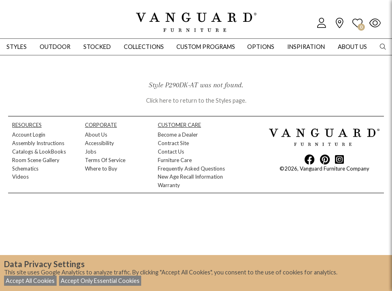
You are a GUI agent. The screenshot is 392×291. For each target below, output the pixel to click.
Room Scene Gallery (35, 160)
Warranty (169, 185)
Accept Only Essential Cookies (100, 280)
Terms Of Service (105, 160)
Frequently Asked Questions (191, 168)
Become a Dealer (178, 134)
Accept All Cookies (30, 280)
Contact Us (171, 151)
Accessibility (99, 143)
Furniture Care (175, 160)
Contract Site (173, 143)
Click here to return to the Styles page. (196, 100)
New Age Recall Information (190, 176)
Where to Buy (101, 168)
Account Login (28, 134)
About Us (96, 134)
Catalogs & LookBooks (39, 151)
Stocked (97, 46)
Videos (20, 176)
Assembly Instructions (38, 143)
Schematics (25, 168)
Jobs (90, 151)
